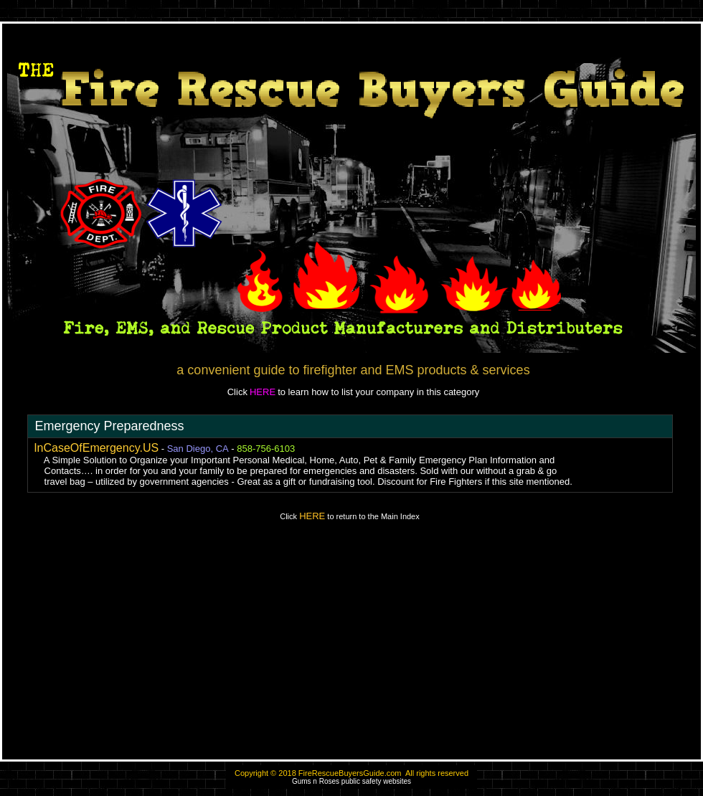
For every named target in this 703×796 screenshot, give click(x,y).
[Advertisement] (351, 646)
